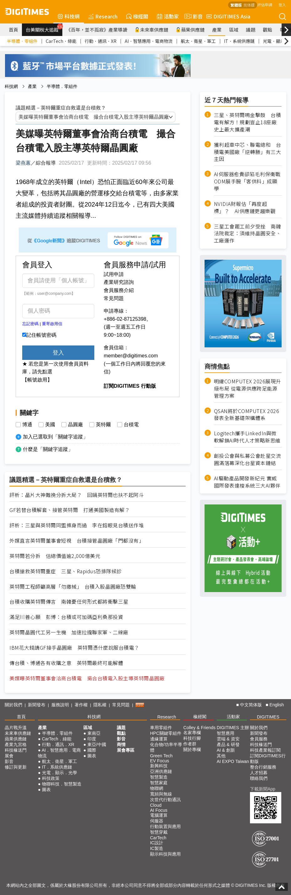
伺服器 (156, 820)
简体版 (249, 5)
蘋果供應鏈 (190, 29)
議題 (250, 29)
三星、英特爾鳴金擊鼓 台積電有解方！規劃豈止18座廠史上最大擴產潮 (247, 122)
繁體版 (236, 5)
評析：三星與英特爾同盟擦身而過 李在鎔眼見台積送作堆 (76, 525)
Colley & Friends (199, 727)
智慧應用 (225, 733)
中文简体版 (251, 704)
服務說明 (60, 704)
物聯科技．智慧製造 (61, 783)
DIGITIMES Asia (228, 16)
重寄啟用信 (52, 323)
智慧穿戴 (159, 832)
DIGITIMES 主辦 (233, 727)
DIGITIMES (268, 716)
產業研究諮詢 (119, 282)
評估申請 (264, 4)
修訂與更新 (16, 767)
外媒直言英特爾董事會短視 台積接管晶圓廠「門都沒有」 (76, 540)
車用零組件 (161, 727)
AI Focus (158, 810)
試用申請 (114, 274)
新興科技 (159, 765)
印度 (91, 738)
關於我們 (13, 704)
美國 (50, 424)
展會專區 (125, 750)
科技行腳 (192, 738)
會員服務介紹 (119, 290)
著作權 (81, 704)
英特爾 (103, 424)
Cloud (156, 805)
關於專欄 (192, 749)
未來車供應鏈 (151, 29)
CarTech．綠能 (61, 41)
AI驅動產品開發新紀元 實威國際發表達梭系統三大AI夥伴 (247, 482)
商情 (121, 744)
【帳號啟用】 (37, 379)
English (276, 704)
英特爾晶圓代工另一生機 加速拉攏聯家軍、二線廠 (68, 632)
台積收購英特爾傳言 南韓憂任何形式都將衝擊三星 (68, 601)
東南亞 (94, 733)
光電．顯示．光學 (59, 772)
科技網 (69, 16)
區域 (233, 29)
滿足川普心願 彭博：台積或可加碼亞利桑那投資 (66, 617)
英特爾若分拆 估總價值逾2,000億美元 (54, 556)
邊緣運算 (159, 738)
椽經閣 (137, 16)
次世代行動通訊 (165, 799)
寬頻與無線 (161, 793)
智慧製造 (159, 777)
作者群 (189, 743)
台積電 (131, 424)
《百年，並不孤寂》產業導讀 (96, 29)
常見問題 (114, 298)
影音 (193, 16)
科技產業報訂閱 (265, 750)
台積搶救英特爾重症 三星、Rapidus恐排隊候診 (65, 571)
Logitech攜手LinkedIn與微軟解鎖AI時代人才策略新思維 (247, 437)
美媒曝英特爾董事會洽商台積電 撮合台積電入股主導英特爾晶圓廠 (86, 678)
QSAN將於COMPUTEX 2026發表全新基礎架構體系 (246, 414)
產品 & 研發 (228, 744)
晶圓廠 (75, 424)
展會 (9, 755)
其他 (221, 755)
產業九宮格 (16, 744)
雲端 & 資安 (228, 738)
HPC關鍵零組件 (165, 733)
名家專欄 (192, 732)
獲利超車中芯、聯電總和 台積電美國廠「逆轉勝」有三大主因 (247, 152)
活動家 (168, 16)
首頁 (13, 29)
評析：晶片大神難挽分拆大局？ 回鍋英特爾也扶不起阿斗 (76, 495)
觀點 (267, 29)
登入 (282, 4)
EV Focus (159, 760)
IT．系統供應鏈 (239, 41)
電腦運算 (159, 815)
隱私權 (100, 704)
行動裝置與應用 (165, 826)
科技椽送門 (16, 750)
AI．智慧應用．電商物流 (149, 41)
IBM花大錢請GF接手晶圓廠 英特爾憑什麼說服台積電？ (74, 647)
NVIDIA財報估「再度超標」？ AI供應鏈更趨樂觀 (245, 207)
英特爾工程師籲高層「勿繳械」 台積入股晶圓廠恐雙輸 (72, 586)
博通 (27, 424)
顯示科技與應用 (165, 854)
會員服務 (259, 738)
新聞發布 (36, 704)
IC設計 (156, 842)
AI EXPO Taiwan (233, 761)
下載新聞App (262, 788)
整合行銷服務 (263, 767)
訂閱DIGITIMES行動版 (268, 758)
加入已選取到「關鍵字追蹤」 (55, 436)
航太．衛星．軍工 (198, 41)
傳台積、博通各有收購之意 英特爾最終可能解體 (66, 663)
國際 (91, 750)
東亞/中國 (96, 744)
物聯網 (156, 788)
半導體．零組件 (22, 41)
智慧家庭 (159, 782)
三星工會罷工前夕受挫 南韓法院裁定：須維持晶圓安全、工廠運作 (247, 233)
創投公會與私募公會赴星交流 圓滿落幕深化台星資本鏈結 (247, 459)
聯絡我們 (259, 778)
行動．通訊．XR (101, 41)
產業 (216, 29)
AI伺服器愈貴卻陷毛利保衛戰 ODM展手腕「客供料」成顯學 (248, 181)
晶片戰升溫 (16, 727)
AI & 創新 (226, 750)
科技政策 (51, 778)
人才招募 (259, 772)
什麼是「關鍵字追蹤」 (48, 449)
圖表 (46, 789)
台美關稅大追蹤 (44, 28)
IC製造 (156, 848)
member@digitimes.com (131, 355)
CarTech (158, 837)
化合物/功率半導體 (166, 747)
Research (102, 16)
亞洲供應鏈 (161, 771)
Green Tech (161, 755)
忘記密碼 (30, 323)
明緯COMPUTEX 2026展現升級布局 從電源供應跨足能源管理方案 (247, 388)
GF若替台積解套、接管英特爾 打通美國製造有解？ (69, 510)
